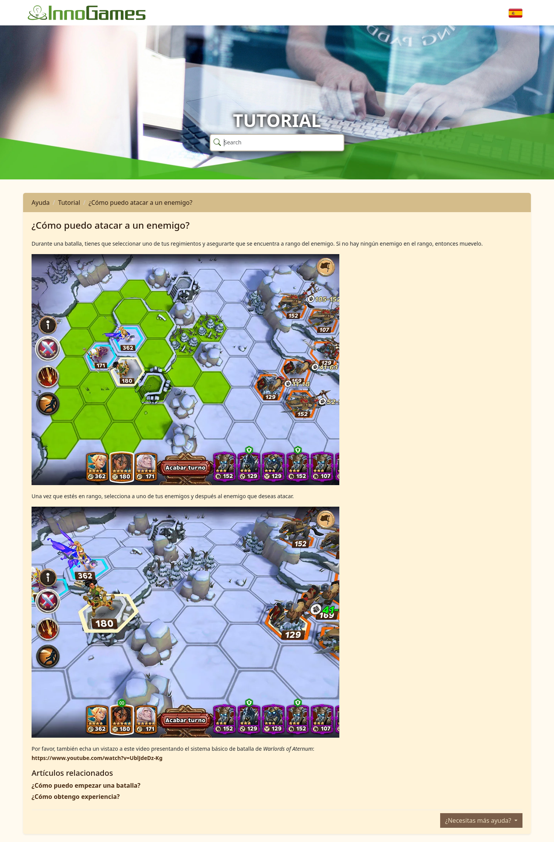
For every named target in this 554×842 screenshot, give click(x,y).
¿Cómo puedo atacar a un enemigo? (140, 202)
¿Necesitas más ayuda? (479, 820)
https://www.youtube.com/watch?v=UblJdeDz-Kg (97, 758)
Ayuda (41, 202)
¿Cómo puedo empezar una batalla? (86, 785)
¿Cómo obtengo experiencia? (76, 796)
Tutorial (69, 202)
